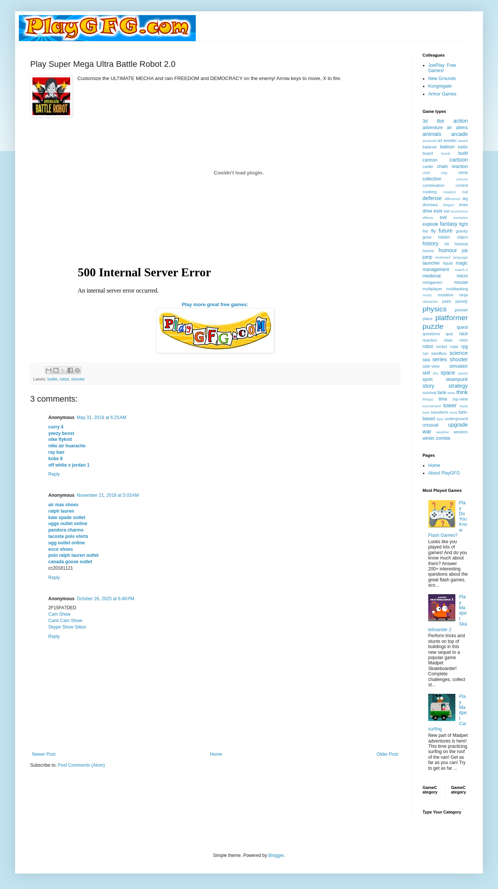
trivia (453, 412)
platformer (451, 318)
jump (427, 257)
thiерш (428, 399)
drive (427, 211)
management (436, 269)
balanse (430, 147)
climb (463, 172)
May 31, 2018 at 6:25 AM (101, 417)
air (449, 127)
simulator (458, 366)
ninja (463, 295)
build (463, 153)
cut (465, 192)
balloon (447, 146)
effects (428, 218)
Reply (54, 474)
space (448, 373)
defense (432, 198)
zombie (443, 438)
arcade (459, 134)
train (426, 412)
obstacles (430, 301)
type (440, 419)
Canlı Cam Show (65, 620)
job (465, 250)
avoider (449, 140)
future (446, 231)
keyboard (442, 257)
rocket (441, 346)
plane (427, 318)
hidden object (453, 237)
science (458, 353)
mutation (445, 295)
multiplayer (432, 289)
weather (442, 432)
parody (461, 301)
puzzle (433, 326)
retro (464, 340)
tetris (451, 393)
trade (464, 406)
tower (449, 405)
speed (463, 373)
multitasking (457, 289)
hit (446, 244)
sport (428, 379)
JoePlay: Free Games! (442, 68)
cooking (430, 192)
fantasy (448, 224)
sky (435, 373)
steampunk (457, 379)
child (426, 173)
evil (443, 217)
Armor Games (442, 94)
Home (216, 754)
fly (433, 231)
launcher (431, 263)
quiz (449, 333)
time (442, 399)
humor (428, 250)
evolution (460, 218)
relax (448, 340)
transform (439, 412)
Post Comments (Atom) (81, 765)
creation (449, 192)
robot (64, 379)
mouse (461, 282)
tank (442, 392)
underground (456, 418)
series (439, 359)
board (428, 153)
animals (432, 134)
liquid (448, 263)
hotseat (461, 244)
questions (431, 333)
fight (463, 224)
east (438, 211)
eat (446, 211)
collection (432, 179)
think (462, 392)
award (463, 141)
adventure (433, 127)
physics (435, 309)
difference (452, 199)
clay (444, 173)
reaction (430, 340)
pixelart (461, 310)
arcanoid (430, 141)
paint (446, 301)
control (462, 185)
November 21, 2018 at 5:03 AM (107, 495)
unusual (430, 425)
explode (430, 224)
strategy (458, 386)
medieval (432, 276)
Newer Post (43, 754)
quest (462, 327)
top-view (460, 399)
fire (425, 231)
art (440, 140)
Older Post (387, 754)
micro (462, 276)
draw (463, 204)
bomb (445, 153)
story (428, 386)
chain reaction (452, 166)
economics (459, 211)
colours (462, 179)
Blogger (276, 855)
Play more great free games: (215, 304)
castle (428, 166)
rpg (464, 346)
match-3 (461, 270)
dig (465, 198)
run (426, 353)
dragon (448, 205)
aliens (462, 127)
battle (52, 379)
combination (433, 185)
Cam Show (59, 614)
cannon (430, 160)
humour (447, 250)
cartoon (459, 160)
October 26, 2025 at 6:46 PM (105, 598)
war (427, 431)
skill (426, 373)
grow (427, 237)
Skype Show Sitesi (67, 627)
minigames (432, 282)
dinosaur (430, 204)
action (460, 121)
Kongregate (440, 86)
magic (462, 263)
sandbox (439, 353)
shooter (78, 379)
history (430, 243)
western (460, 432)
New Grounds (442, 78)
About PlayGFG (444, 473)
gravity (462, 231)
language (460, 257)
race (463, 333)
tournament (432, 406)
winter (429, 438)
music (427, 295)
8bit (440, 121)
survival (430, 392)
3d (425, 121)
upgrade (458, 425)
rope (454, 346)
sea (426, 359)
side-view (431, 366)
